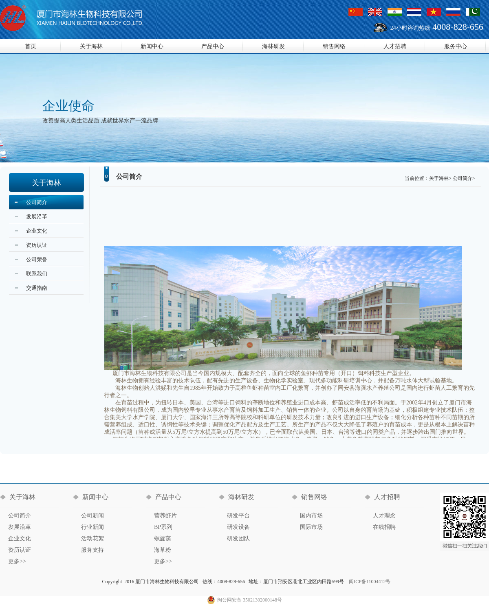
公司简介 (36, 202)
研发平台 (238, 516)
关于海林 (91, 46)
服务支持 (92, 550)
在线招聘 (384, 527)
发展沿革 (36, 216)
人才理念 (384, 516)
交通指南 (36, 288)
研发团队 (238, 538)
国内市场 (311, 516)
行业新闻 (92, 527)
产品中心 (212, 46)
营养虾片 (165, 516)
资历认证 (36, 245)
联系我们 (36, 274)
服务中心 (455, 46)
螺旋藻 (162, 538)
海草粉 (162, 550)
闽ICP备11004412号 (369, 581)
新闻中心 (152, 46)
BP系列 (163, 527)
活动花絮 (92, 538)
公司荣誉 (36, 259)
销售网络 (334, 46)
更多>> (17, 561)
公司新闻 (92, 516)
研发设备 (238, 527)
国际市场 (311, 527)
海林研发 (273, 46)
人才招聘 (394, 46)
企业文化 (36, 231)
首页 (30, 46)
